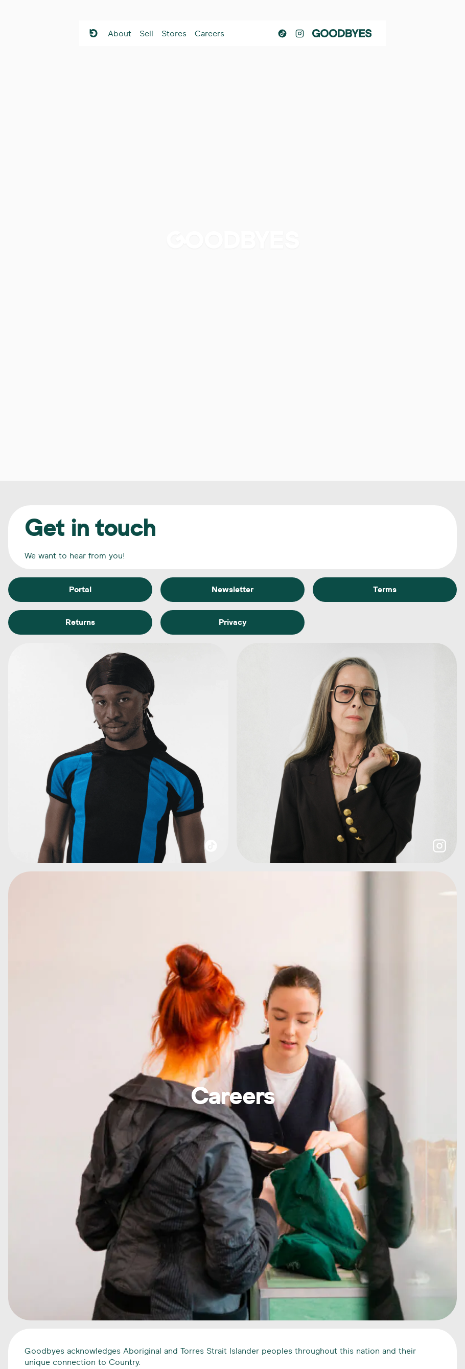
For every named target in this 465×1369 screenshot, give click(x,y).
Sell (146, 33)
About (119, 33)
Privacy (233, 622)
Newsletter (232, 589)
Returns (80, 622)
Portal (80, 589)
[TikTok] (282, 33)
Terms (385, 589)
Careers (209, 33)
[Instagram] (299, 33)
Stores (174, 33)
